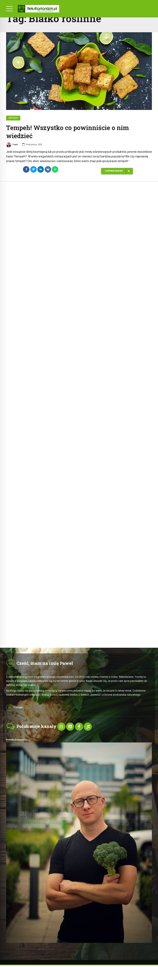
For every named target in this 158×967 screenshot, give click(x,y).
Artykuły (13, 118)
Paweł (12, 145)
